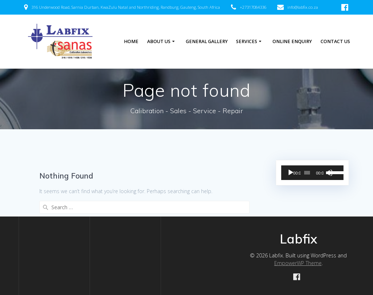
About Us (158, 41)
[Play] (290, 172)
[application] (312, 172)
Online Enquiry (292, 41)
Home (131, 41)
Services (246, 41)
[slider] (307, 173)
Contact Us (335, 41)
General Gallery (207, 41)
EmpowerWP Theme (298, 263)
